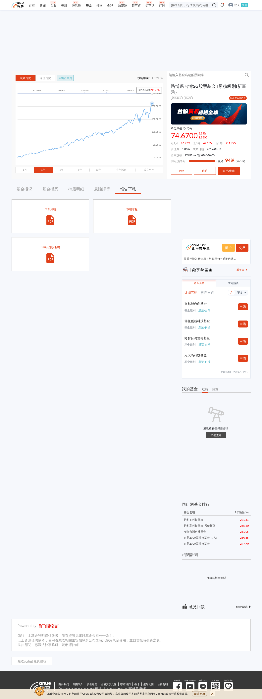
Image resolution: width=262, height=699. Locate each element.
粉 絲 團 (177, 686)
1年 (43, 169)
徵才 (137, 684)
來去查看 (216, 435)
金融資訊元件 (109, 684)
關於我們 (64, 684)
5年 (80, 169)
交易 (242, 248)
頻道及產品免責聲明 (32, 661)
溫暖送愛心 (228, 686)
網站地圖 (148, 684)
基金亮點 (199, 283)
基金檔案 (50, 189)
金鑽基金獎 (65, 78)
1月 (25, 169)
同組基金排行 (236, 98)
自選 (215, 389)
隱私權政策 (180, 693)
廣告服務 (92, 684)
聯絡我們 (125, 684)
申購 (243, 307)
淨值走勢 (45, 78)
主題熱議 (233, 283)
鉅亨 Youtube (190, 686)
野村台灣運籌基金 (197, 338)
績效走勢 (25, 78)
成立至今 (149, 169)
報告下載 (128, 189)
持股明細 (76, 189)
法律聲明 (163, 684)
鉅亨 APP (215, 686)
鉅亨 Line (202, 686)
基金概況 (24, 189)
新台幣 (188, 98)
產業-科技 (177, 98)
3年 (62, 169)
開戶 (228, 248)
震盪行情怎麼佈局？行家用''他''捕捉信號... (210, 259)
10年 (98, 169)
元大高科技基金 (195, 355)
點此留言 (242, 607)
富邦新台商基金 (195, 304)
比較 (181, 170)
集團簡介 (78, 684)
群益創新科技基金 (197, 321)
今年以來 (121, 169)
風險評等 (102, 189)
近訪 (205, 389)
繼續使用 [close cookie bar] (199, 694)
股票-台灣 (204, 310)
